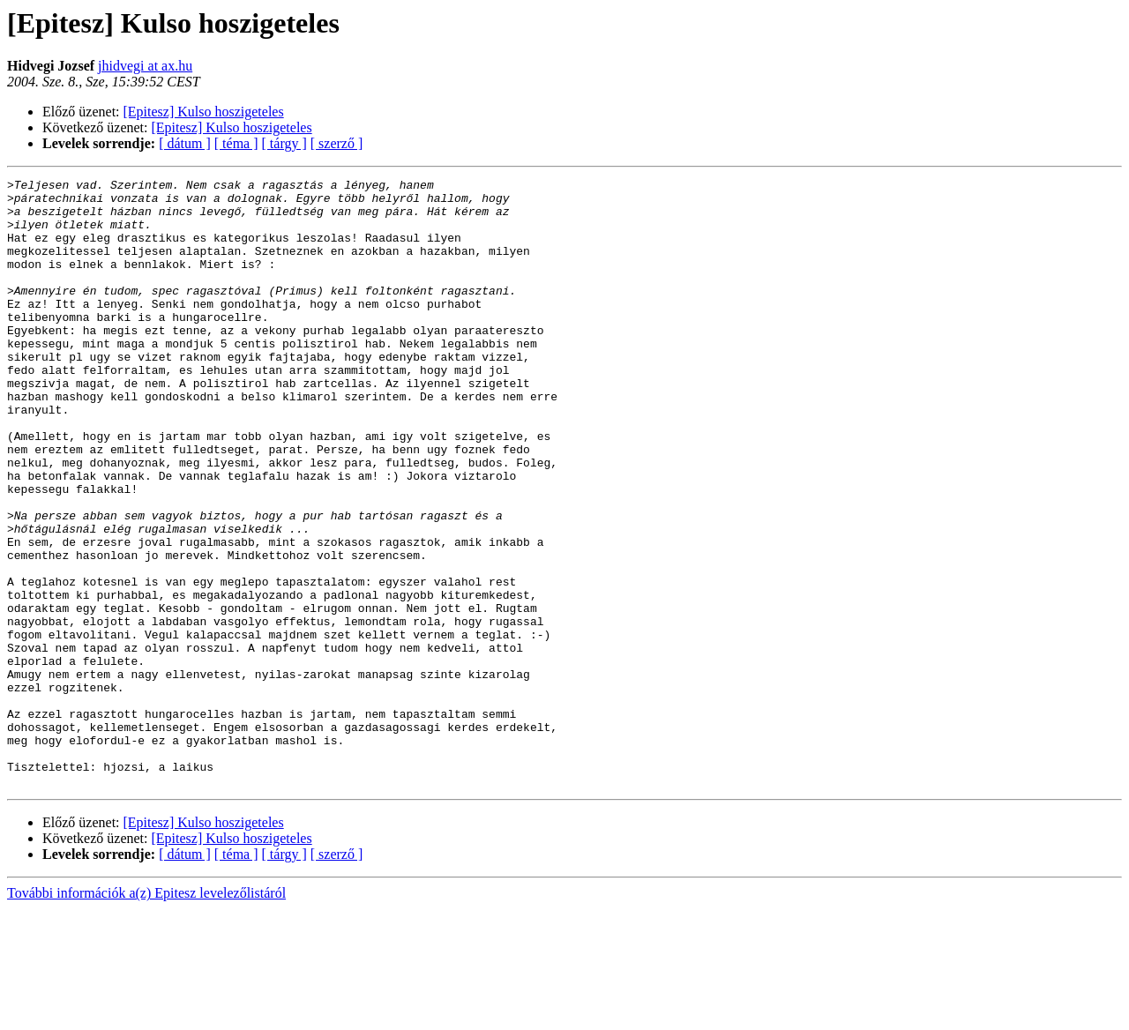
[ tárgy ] (284, 143)
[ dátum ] (185, 143)
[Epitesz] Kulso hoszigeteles (203, 111)
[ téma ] (236, 143)
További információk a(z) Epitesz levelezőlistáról (146, 1014)
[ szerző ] (336, 143)
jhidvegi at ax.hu (145, 65)
